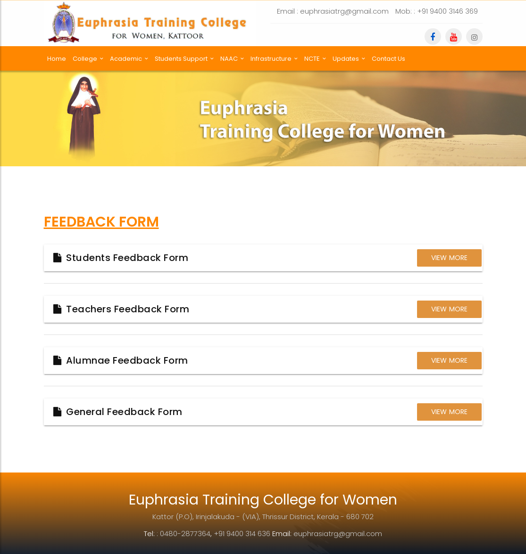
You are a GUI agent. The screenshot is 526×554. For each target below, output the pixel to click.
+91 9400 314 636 (242, 533)
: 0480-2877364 (183, 533)
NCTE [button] (315, 58)
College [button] (88, 58)
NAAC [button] (232, 58)
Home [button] (56, 58)
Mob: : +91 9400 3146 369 (436, 11)
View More (449, 258)
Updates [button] (349, 58)
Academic (129, 58)
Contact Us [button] (388, 58)
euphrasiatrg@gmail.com (337, 533)
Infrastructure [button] (274, 58)
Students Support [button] (184, 58)
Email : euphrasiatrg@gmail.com (333, 11)
